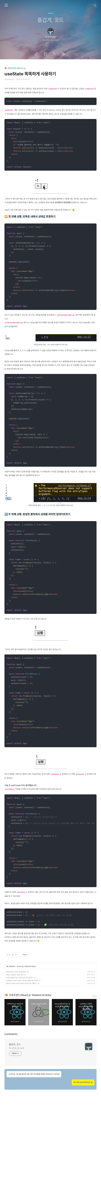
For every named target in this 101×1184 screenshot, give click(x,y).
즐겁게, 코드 (50, 20)
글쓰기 (37, 54)
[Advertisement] (50, 107)
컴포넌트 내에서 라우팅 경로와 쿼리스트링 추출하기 (21, 1065)
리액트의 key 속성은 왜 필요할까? (16, 1053)
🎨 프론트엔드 (10, 1048)
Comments (10, 1115)
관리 (64, 54)
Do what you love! (16, 1129)
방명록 (46, 54)
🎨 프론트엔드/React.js (15, 68)
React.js (20, 1048)
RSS (55, 54)
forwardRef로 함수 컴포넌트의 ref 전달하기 (19, 1059)
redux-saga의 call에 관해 (14, 1056)
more (94, 1077)
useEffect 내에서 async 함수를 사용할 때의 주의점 (22, 1062)
